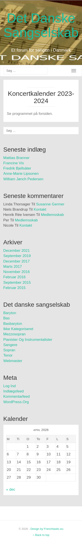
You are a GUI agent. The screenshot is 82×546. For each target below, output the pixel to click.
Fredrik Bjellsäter (17, 168)
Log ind (9, 386)
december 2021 (16, 250)
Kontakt (40, 209)
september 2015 (17, 282)
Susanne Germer (50, 204)
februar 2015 (14, 288)
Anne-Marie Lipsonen (21, 174)
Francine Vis (13, 163)
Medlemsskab (52, 215)
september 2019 (17, 256)
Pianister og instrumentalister (27, 340)
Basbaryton (12, 324)
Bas (6, 318)
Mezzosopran (14, 334)
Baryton (9, 313)
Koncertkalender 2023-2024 (41, 97)
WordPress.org (16, 402)
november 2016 (16, 272)
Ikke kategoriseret (18, 329)
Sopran (9, 350)
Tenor (8, 355)
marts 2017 (12, 266)
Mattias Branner (16, 158)
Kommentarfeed (16, 396)
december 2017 (16, 261)
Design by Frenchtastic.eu (46, 528)
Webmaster (12, 361)
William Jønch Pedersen (23, 179)
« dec (10, 489)
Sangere (10, 345)
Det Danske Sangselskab (41, 25)
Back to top (41, 535)
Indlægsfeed (13, 391)
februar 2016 (14, 277)
